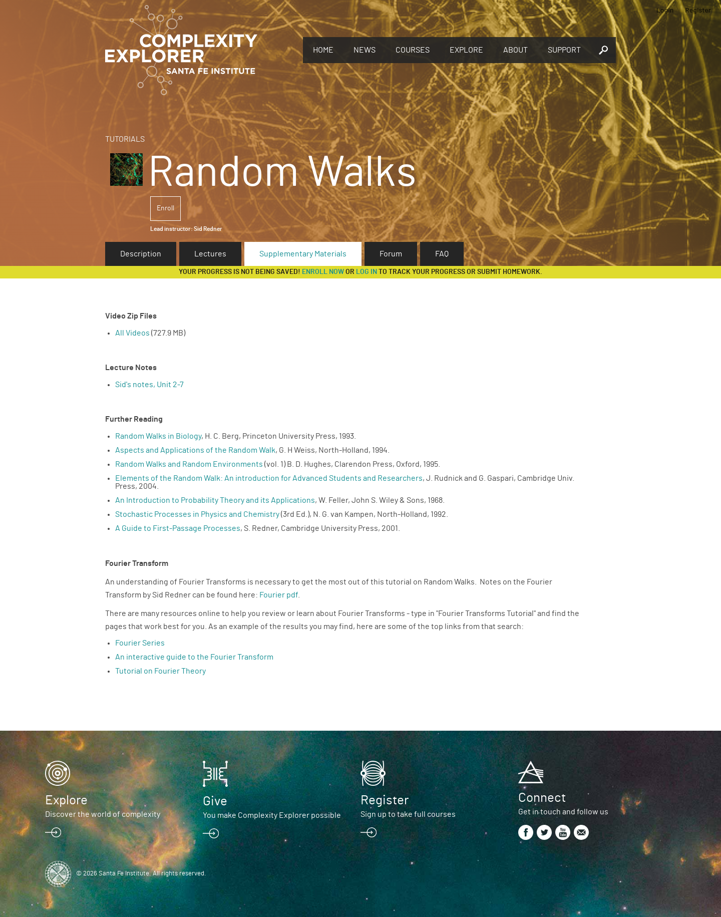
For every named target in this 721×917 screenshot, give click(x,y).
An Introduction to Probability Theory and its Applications (215, 500)
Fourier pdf (278, 595)
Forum (391, 254)
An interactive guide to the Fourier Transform (194, 657)
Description (140, 254)
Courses (413, 50)
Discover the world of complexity (102, 814)
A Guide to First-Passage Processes (177, 528)
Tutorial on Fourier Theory (160, 671)
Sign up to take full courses (408, 814)
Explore (466, 50)
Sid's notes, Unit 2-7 (149, 385)
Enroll (165, 208)
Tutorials (125, 139)
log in (366, 271)
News (364, 50)
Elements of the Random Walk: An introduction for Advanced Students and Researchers (269, 478)
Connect (542, 797)
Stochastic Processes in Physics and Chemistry (197, 514)
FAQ (442, 254)
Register (698, 10)
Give (215, 801)
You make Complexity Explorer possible (272, 815)
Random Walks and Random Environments (189, 464)
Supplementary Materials (302, 254)
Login (665, 10)
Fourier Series (140, 643)
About (515, 50)
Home (323, 50)
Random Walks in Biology (158, 436)
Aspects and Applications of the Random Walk (195, 450)
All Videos (132, 333)
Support (564, 50)
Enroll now (323, 271)
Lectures (210, 254)
